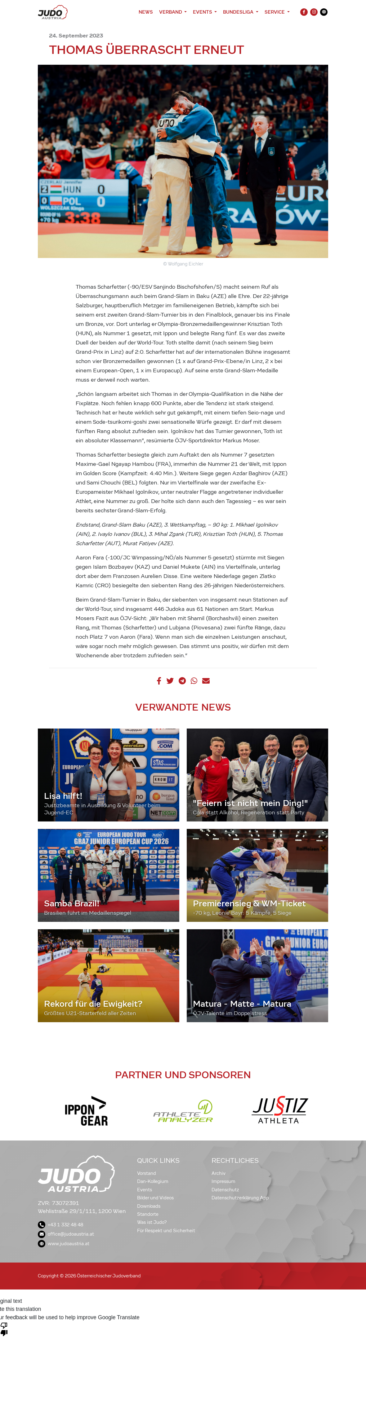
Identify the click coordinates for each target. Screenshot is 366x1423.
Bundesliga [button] (239, 12)
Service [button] (275, 12)
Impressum (223, 1181)
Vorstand (146, 1173)
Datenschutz (225, 1190)
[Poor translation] (4, 1328)
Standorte (147, 1214)
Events (144, 1190)
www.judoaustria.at (63, 1243)
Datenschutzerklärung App (240, 1198)
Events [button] (203, 12)
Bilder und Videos (155, 1198)
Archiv (218, 1173)
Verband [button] (171, 12)
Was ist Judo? (152, 1222)
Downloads (148, 1206)
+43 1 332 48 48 (60, 1225)
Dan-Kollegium (152, 1181)
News (146, 12)
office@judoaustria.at (66, 1234)
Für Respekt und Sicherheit (166, 1230)
